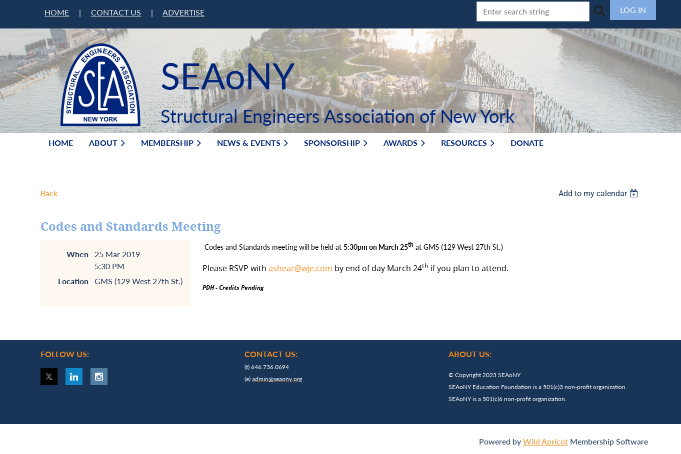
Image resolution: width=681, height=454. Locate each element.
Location (73, 281)
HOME (56, 12)
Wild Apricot (545, 441)
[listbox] (599, 193)
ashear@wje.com (300, 268)
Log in (633, 9)
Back (49, 193)
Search (599, 10)
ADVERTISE (183, 12)
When (77, 254)
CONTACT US (116, 12)
